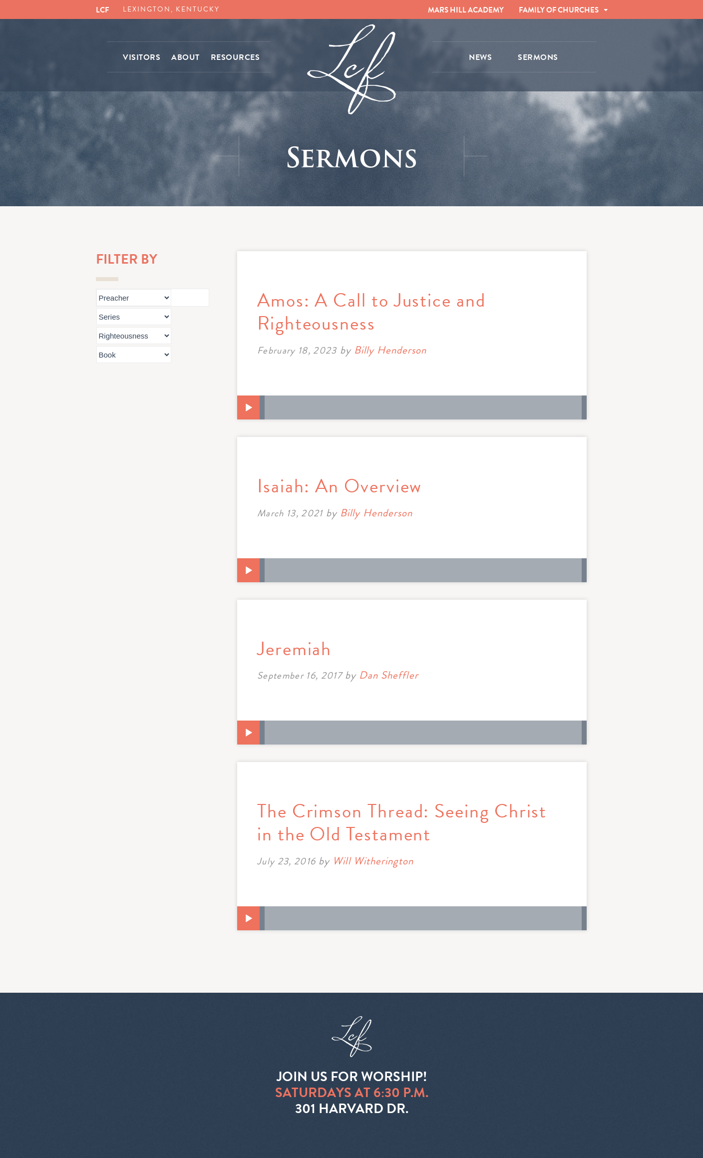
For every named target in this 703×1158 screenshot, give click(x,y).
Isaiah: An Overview (339, 486)
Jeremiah (294, 649)
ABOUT (185, 57)
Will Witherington (373, 861)
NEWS (480, 57)
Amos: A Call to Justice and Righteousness (371, 311)
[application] (412, 407)
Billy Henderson (390, 350)
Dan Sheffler (388, 675)
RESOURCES (235, 57)
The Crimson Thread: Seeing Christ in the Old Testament (402, 822)
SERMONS (538, 57)
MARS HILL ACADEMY (466, 9)
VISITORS (141, 57)
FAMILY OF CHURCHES (559, 9)
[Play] (249, 408)
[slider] (423, 407)
